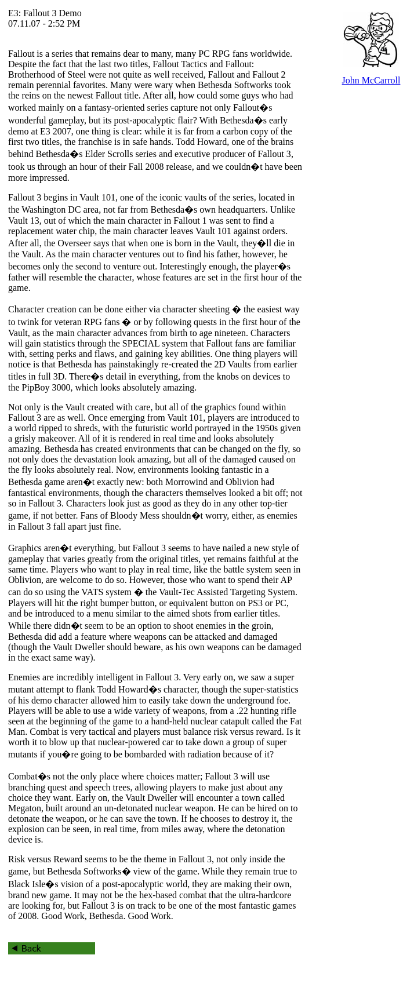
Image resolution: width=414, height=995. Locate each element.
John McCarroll (371, 80)
